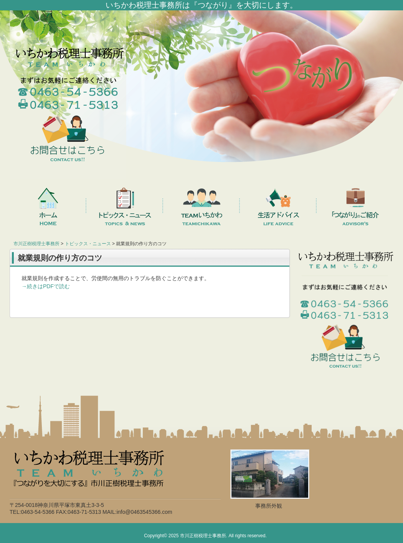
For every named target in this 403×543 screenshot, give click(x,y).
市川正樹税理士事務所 (203, 535)
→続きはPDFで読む (45, 286)
